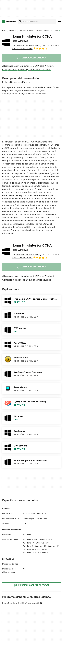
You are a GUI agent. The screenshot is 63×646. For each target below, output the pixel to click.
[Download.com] (9, 21)
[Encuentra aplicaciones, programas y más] (37, 21)
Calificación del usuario (29, 48)
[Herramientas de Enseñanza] (47, 31)
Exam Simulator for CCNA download (20, 603)
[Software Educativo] (26, 31)
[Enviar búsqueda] (20, 21)
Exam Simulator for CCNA (32, 38)
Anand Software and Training (17, 82)
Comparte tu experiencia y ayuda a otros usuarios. (26, 69)
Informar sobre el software (31, 585)
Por (26, 45)
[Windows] (12, 31)
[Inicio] (4, 31)
